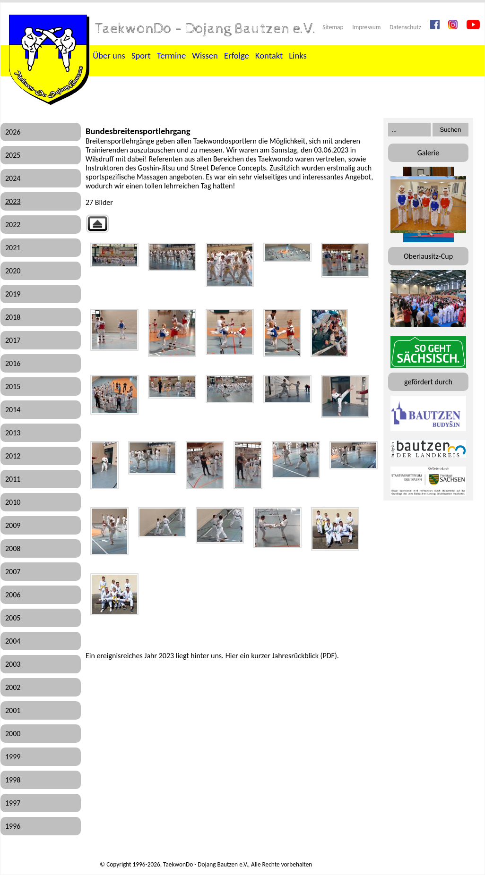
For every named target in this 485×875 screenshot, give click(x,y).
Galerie (428, 152)
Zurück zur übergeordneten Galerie (97, 223)
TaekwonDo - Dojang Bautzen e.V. (205, 29)
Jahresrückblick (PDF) (304, 655)
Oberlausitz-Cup (428, 256)
